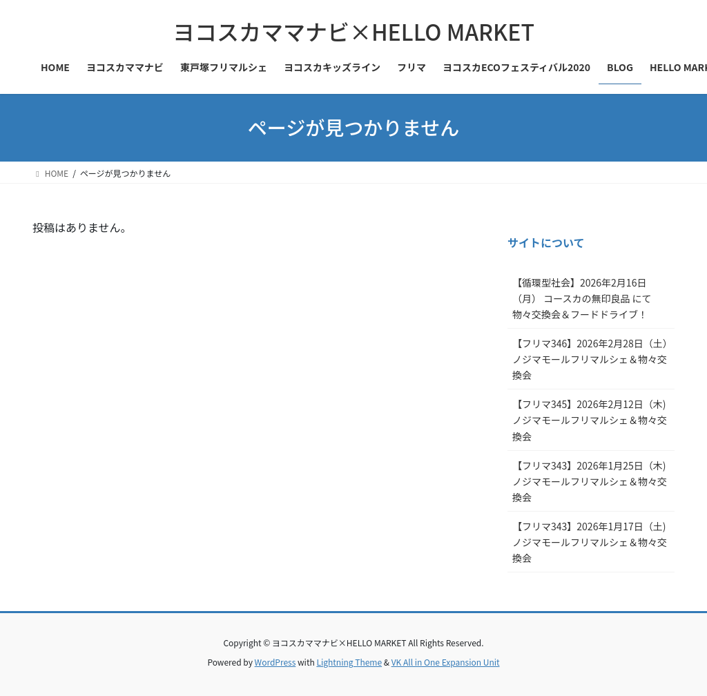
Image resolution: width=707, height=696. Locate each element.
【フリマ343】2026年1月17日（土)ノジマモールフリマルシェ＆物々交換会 (589, 542)
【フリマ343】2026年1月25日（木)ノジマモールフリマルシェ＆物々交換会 (589, 481)
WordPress (275, 662)
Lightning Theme (349, 662)
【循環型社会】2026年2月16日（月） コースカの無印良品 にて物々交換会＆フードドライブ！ (582, 298)
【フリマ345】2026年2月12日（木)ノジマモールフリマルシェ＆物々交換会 (589, 420)
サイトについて (546, 242)
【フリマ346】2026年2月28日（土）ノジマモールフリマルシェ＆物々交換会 (590, 359)
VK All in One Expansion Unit (445, 662)
